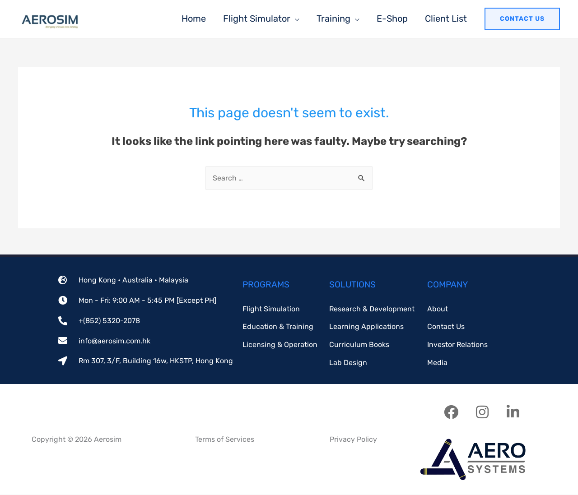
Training (333, 18)
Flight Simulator (256, 18)
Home (194, 18)
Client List (446, 18)
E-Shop (392, 18)
